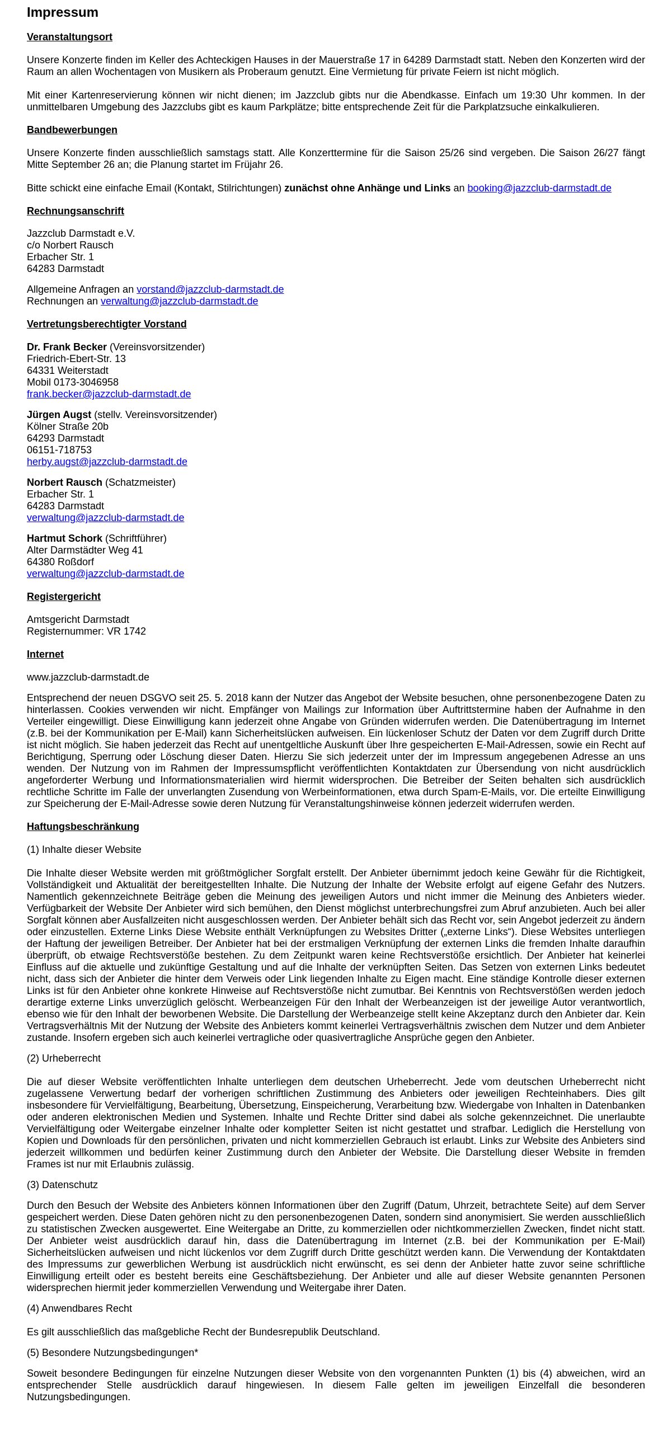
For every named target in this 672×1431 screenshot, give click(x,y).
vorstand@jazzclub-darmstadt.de (210, 289)
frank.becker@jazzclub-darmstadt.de (109, 394)
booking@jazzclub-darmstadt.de (540, 188)
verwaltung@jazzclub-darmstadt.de (179, 301)
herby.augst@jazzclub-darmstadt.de (107, 461)
